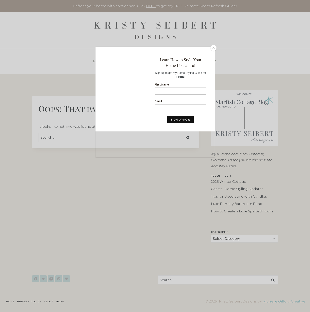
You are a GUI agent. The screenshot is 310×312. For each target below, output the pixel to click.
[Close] (214, 48)
